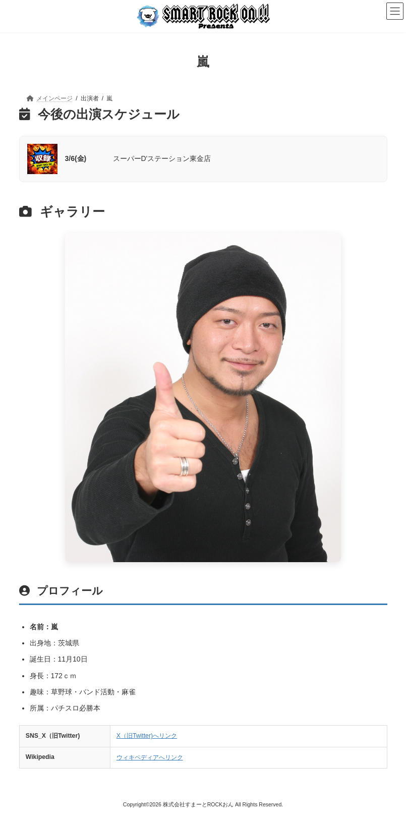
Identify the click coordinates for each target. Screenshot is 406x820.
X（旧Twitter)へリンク (147, 735)
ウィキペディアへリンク (150, 757)
